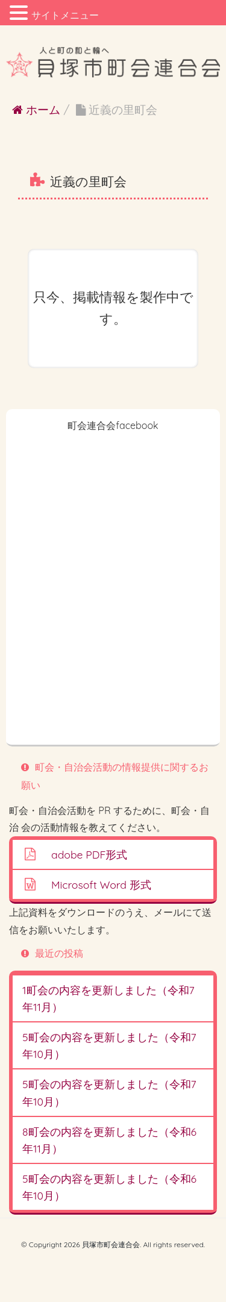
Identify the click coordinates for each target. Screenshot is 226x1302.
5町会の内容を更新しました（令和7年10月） (109, 1045)
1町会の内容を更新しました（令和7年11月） (108, 998)
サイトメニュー (65, 15)
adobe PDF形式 (89, 854)
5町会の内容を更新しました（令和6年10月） (109, 1187)
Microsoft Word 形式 (101, 884)
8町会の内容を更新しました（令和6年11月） (109, 1140)
